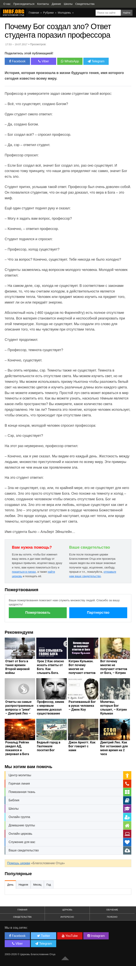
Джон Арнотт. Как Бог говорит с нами (81, 746)
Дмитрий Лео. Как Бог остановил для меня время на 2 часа (114, 748)
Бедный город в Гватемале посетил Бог (48, 746)
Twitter (43, 935)
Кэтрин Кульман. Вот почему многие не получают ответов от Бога (81, 669)
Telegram (96, 61)
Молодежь (64, 12)
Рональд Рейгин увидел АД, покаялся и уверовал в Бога (17, 748)
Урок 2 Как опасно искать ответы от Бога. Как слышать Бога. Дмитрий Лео (50, 669)
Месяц (37, 884)
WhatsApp (70, 61)
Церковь (67, 910)
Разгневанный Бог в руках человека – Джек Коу (82, 705)
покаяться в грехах (24, 571)
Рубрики (48, 12)
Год (48, 884)
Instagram (96, 935)
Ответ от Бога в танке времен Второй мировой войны (17, 667)
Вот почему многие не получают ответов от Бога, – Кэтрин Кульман (113, 669)
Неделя (23, 884)
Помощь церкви (18, 863)
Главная (34, 12)
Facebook (17, 61)
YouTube (70, 935)
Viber (43, 61)
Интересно (67, 917)
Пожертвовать (37, 612)
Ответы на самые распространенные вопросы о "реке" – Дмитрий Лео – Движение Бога (19, 709)
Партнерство (98, 612)
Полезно (112, 917)
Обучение (112, 910)
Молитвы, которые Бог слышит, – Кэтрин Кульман (113, 707)
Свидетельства (22, 917)
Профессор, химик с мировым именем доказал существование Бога (50, 709)
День (10, 884)
